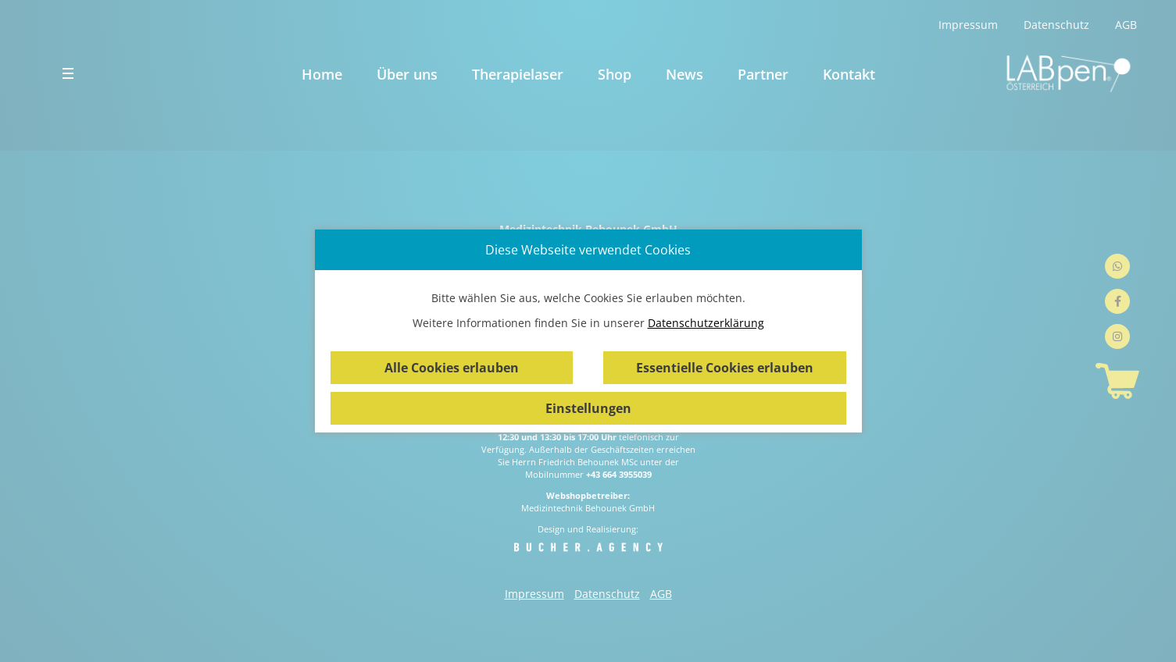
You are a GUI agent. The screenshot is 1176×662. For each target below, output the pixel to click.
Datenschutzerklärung (706, 322)
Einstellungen (588, 408)
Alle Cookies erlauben (451, 367)
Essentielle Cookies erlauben (724, 367)
